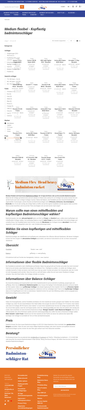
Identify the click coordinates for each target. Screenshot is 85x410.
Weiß (9, 99)
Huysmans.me (12, 406)
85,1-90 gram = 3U (13, 84)
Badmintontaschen (47, 12)
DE (68, 6)
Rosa (9, 103)
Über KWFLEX (41, 379)
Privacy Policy (22, 389)
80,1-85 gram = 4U (14, 81)
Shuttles (60, 12)
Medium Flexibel (13, 69)
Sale (42, 14)
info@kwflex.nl (35, 323)
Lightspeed (37, 405)
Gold (9, 116)
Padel (24, 14)
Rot (9, 94)
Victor (9, 129)
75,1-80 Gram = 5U (13, 79)
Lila (9, 113)
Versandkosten (75, 131)
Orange (10, 106)
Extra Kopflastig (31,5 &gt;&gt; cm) (13, 63)
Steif (9, 67)
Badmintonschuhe (29, 12)
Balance (8, 239)
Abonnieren (65, 376)
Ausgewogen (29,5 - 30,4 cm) (13, 54)
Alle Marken (10, 123)
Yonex (9, 131)
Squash (7, 14)
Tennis (16, 14)
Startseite (7, 19)
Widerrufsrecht (22, 364)
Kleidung (71, 12)
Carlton (9, 125)
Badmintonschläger (11, 12)
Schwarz (11, 91)
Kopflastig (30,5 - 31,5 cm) (13, 59)
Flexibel (10, 71)
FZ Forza (9, 127)
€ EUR (63, 6)
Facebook (43, 323)
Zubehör (33, 14)
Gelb (9, 108)
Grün (9, 96)
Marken (39, 384)
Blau (9, 101)
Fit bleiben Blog (42, 371)
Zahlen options (22, 367)
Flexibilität (9, 235)
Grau (9, 111)
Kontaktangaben (42, 381)
